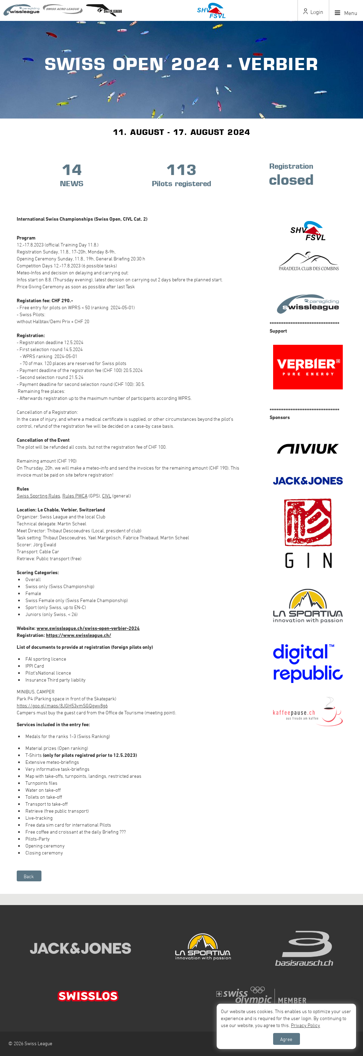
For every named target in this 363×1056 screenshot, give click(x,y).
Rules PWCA (74, 496)
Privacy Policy (305, 1025)
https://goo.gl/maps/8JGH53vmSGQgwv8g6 (62, 705)
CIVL (106, 496)
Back (29, 876)
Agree (286, 1039)
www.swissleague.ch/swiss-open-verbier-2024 (88, 628)
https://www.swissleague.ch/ (78, 635)
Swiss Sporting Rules (38, 496)
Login (313, 12)
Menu (346, 13)
